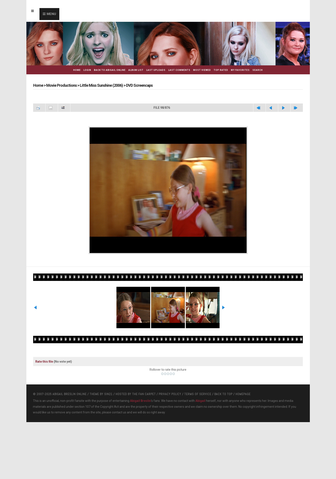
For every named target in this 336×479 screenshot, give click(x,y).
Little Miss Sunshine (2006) (101, 85)
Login (87, 70)
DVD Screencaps (139, 85)
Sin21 (108, 394)
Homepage (243, 394)
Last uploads (155, 70)
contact (117, 412)
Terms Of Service (197, 394)
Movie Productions (61, 85)
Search (257, 70)
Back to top (223, 394)
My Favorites (240, 70)
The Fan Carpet (144, 394)
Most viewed (202, 70)
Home (77, 70)
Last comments (179, 70)
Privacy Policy (170, 394)
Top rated (221, 70)
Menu (51, 14)
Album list (135, 70)
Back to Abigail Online (110, 70)
